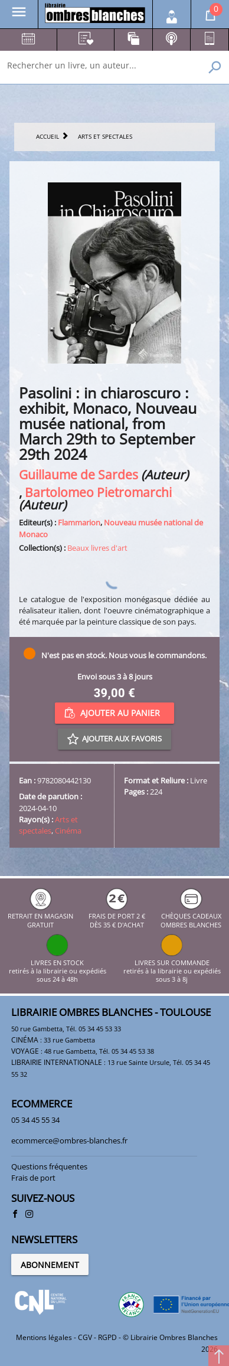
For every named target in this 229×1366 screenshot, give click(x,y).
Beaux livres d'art (97, 548)
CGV (85, 1337)
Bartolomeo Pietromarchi (98, 492)
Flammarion (79, 522)
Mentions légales (44, 1337)
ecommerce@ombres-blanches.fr (69, 1140)
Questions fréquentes (49, 1166)
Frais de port (33, 1177)
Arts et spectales (48, 825)
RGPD (107, 1337)
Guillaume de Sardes (78, 474)
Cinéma (68, 830)
